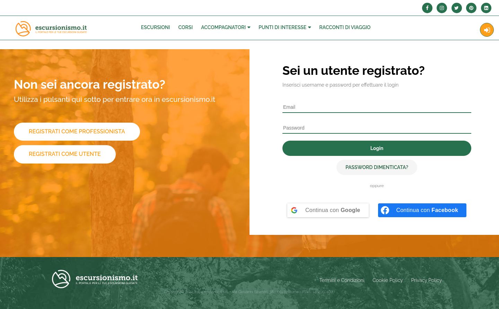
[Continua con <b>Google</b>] (328, 210)
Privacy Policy (426, 280)
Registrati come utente (65, 154)
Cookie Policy (388, 280)
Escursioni (155, 27)
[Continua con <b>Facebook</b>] (422, 210)
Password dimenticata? (376, 167)
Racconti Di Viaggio (344, 27)
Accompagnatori (223, 27)
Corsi (185, 27)
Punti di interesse (282, 27)
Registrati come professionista (77, 131)
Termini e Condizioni (342, 280)
